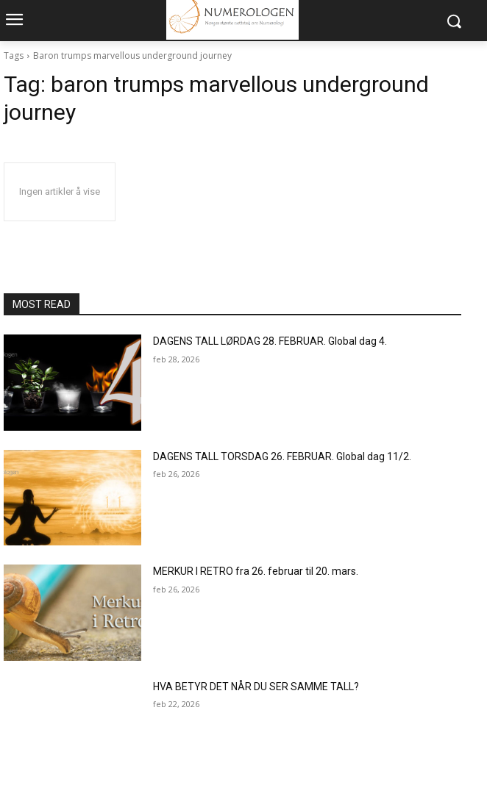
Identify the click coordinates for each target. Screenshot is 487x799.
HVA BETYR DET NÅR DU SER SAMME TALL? (256, 686)
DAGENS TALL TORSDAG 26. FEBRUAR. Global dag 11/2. (282, 456)
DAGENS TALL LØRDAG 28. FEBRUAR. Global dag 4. (270, 341)
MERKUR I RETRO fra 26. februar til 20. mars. (255, 571)
